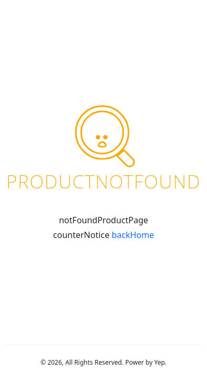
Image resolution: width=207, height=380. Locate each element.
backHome (133, 235)
